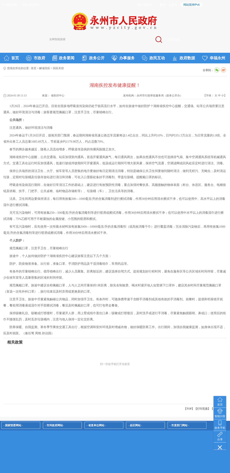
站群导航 (174, 39)
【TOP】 (189, 408)
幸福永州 (213, 58)
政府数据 (183, 58)
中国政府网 (10, 4)
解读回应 (44, 68)
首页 (11, 58)
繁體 (162, 4)
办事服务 (123, 58)
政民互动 (153, 58)
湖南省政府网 (30, 4)
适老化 (173, 4)
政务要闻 (63, 57)
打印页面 (202, 408)
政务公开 (93, 58)
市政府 (35, 58)
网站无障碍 (144, 4)
